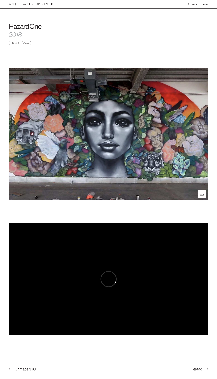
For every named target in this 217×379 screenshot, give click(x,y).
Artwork (192, 4)
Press (205, 4)
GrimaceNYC (22, 369)
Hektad (199, 369)
